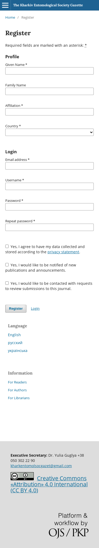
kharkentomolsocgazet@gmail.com (41, 465)
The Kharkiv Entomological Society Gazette (48, 5)
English (14, 334)
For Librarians (19, 398)
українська (17, 350)
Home (10, 17)
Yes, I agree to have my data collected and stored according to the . (45, 249)
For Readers (17, 382)
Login (35, 308)
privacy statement (63, 251)
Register (16, 308)
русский (15, 342)
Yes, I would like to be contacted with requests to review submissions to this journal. (49, 286)
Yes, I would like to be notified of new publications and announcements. (40, 267)
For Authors (17, 390)
